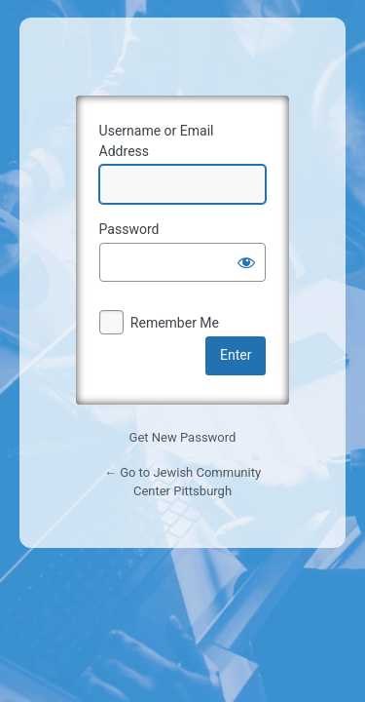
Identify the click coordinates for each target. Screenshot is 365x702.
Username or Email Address (156, 141)
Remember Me (174, 323)
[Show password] (246, 262)
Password (129, 229)
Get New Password (183, 437)
